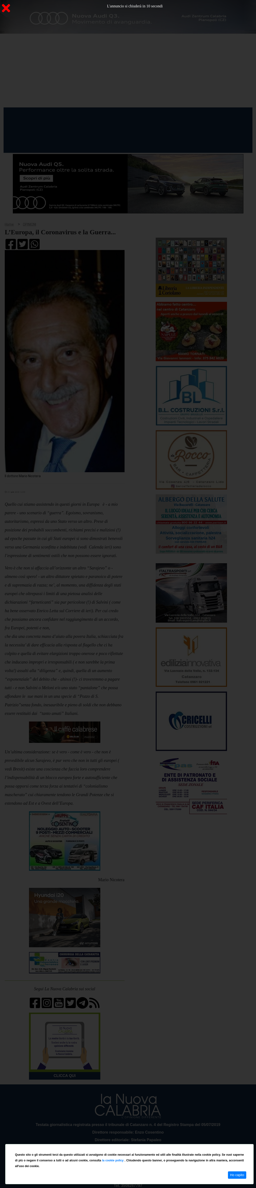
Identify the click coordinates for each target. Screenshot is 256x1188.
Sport (143, 116)
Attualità (104, 116)
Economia (125, 116)
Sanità (87, 116)
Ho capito (237, 1175)
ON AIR (234, 117)
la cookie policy (113, 1160)
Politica (71, 116)
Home (15, 115)
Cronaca (53, 116)
